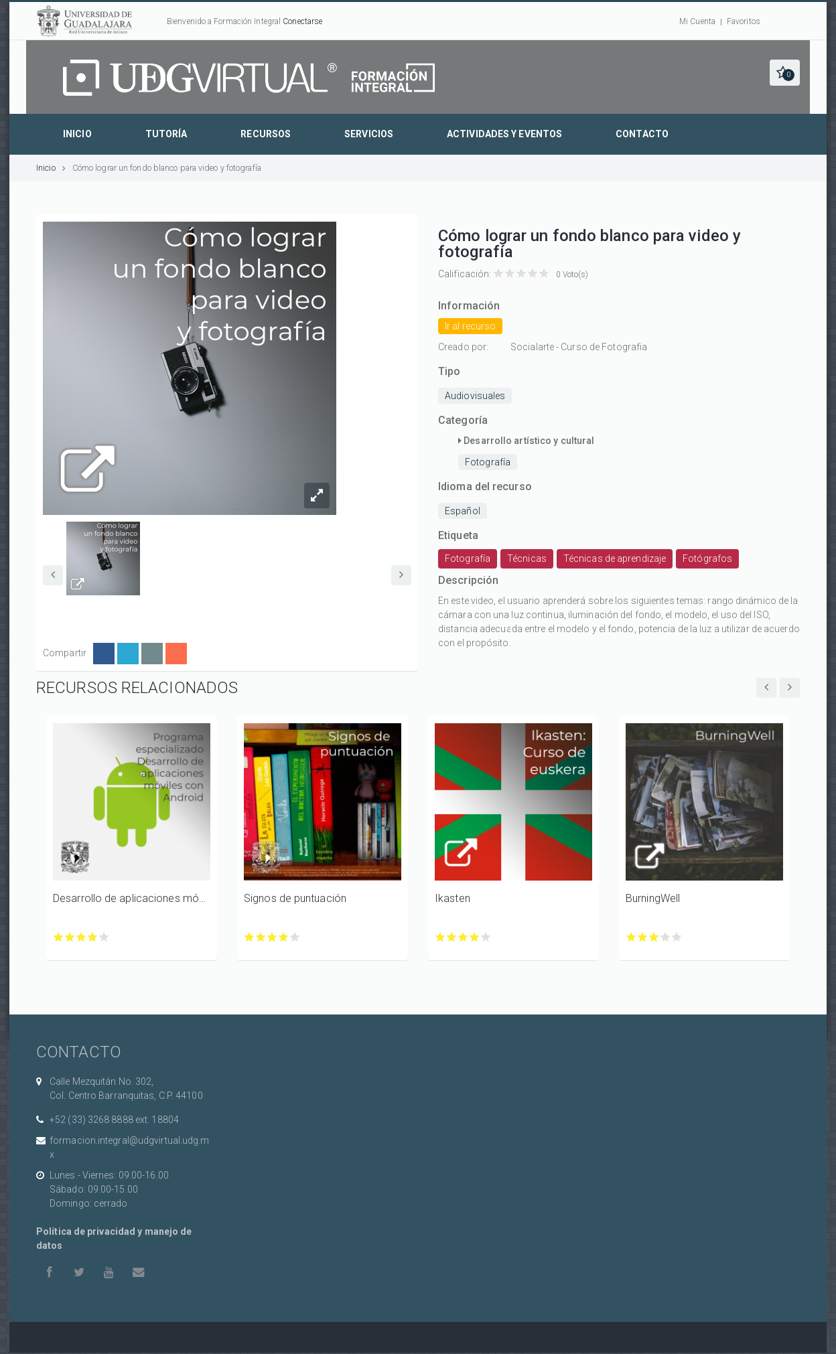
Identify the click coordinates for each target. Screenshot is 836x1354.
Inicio (77, 134)
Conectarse (302, 21)
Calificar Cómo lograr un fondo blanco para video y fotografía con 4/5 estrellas (533, 273)
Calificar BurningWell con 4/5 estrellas (665, 937)
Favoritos (743, 21)
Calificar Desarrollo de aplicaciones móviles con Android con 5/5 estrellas (104, 937)
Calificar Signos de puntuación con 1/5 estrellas (249, 937)
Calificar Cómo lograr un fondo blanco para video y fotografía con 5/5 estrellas (544, 273)
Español (462, 511)
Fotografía (487, 462)
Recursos (265, 134)
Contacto (642, 134)
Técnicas (527, 558)
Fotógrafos (707, 558)
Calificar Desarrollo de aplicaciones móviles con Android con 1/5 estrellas (58, 937)
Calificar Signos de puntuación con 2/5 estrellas (261, 937)
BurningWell (653, 898)
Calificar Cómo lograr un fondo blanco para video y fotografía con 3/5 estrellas (521, 273)
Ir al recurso (470, 326)
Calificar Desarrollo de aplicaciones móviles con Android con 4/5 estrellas (92, 937)
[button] (785, 73)
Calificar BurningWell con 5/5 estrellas (677, 937)
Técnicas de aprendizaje (614, 558)
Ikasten (452, 898)
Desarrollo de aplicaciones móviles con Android (131, 898)
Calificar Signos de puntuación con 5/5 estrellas (295, 937)
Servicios (368, 134)
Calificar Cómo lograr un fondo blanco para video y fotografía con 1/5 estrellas (498, 273)
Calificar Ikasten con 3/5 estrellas (463, 937)
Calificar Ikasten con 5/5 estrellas (486, 937)
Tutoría (166, 134)
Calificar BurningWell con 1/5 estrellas (631, 937)
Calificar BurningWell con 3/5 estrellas (654, 937)
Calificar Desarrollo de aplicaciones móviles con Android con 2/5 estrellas (70, 937)
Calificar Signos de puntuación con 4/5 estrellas (283, 937)
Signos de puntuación (295, 898)
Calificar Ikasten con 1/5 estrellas (440, 937)
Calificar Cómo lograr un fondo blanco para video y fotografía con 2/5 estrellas (510, 273)
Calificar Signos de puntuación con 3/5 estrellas (272, 937)
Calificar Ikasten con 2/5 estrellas (452, 937)
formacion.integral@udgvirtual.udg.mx (130, 1147)
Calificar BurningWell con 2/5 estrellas (642, 937)
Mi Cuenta (697, 21)
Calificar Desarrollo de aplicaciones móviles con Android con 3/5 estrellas (81, 937)
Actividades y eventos (504, 134)
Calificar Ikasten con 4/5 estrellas (474, 937)
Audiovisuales (475, 395)
